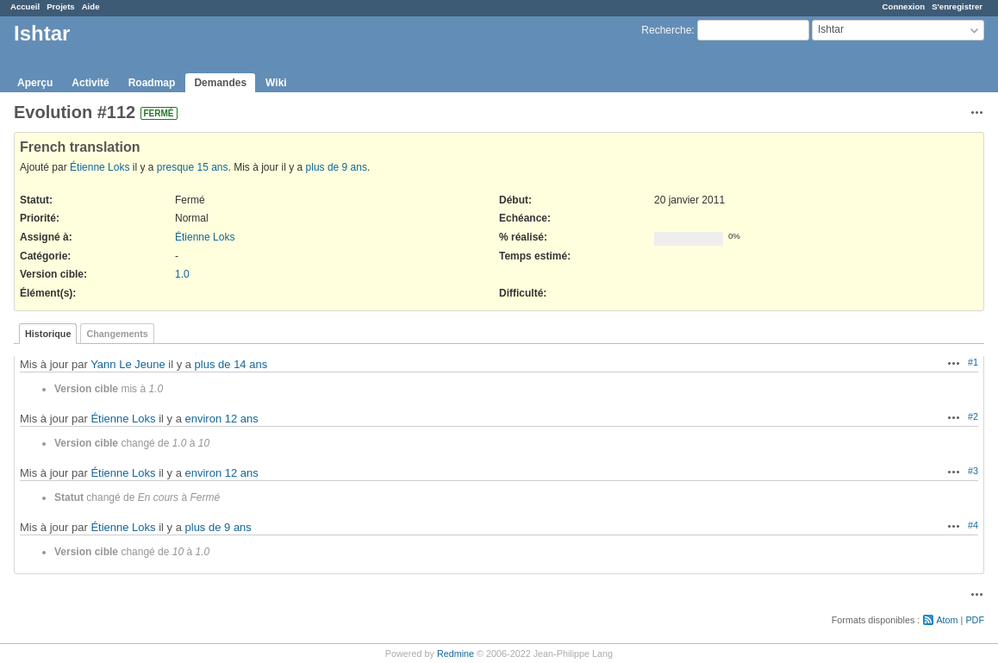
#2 (973, 416)
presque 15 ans (192, 167)
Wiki (276, 83)
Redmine (455, 653)
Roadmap (152, 83)
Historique (48, 333)
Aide (91, 6)
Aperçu (35, 83)
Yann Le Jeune (127, 364)
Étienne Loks (99, 167)
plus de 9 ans (336, 167)
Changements (116, 333)
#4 (973, 525)
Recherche (666, 30)
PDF (974, 620)
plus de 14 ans (231, 364)
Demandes (220, 83)
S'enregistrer (957, 6)
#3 (973, 471)
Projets (61, 6)
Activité (90, 83)
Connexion (904, 6)
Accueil (25, 6)
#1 (973, 362)
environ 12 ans (222, 418)
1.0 (182, 274)
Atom (946, 620)
